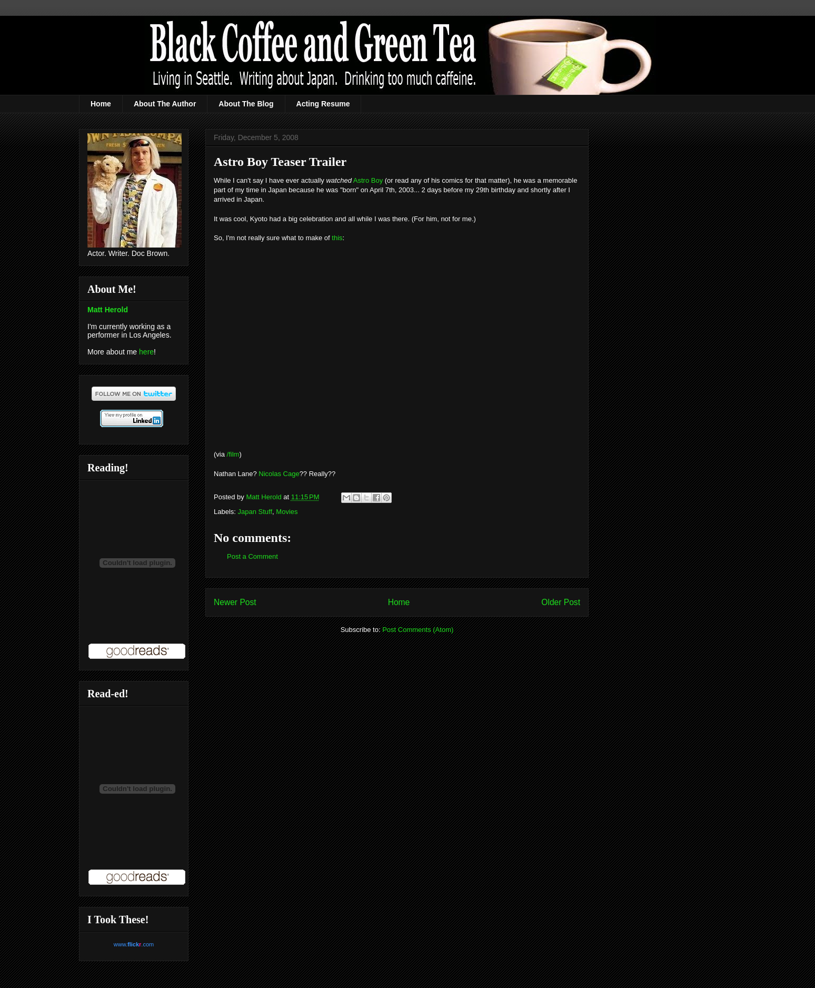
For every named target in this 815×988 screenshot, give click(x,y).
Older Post (560, 602)
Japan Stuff (255, 512)
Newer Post (235, 602)
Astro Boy (368, 180)
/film (233, 454)
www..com (134, 944)
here (146, 352)
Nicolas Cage (279, 474)
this (337, 238)
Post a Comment (252, 556)
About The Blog (245, 104)
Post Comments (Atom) (417, 630)
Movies (286, 512)
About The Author (165, 104)
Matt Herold (107, 309)
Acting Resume (323, 104)
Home (101, 104)
